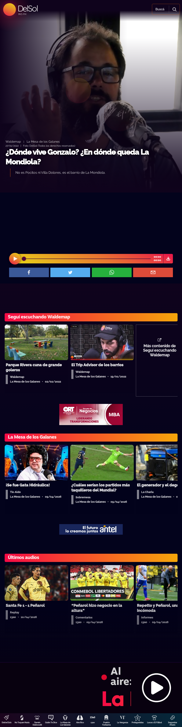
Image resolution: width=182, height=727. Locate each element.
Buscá (159, 9)
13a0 (93, 722)
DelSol (28, 8)
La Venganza (122, 722)
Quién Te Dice (51, 722)
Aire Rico (80, 722)
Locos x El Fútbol (154, 722)
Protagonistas (137, 722)
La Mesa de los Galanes (43, 141)
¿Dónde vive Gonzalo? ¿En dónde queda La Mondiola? (77, 157)
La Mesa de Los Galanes (65, 723)
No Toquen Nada (22, 722)
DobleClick (6, 722)
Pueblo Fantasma (106, 723)
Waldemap (13, 141)
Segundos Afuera (172, 723)
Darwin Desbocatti (37, 723)
